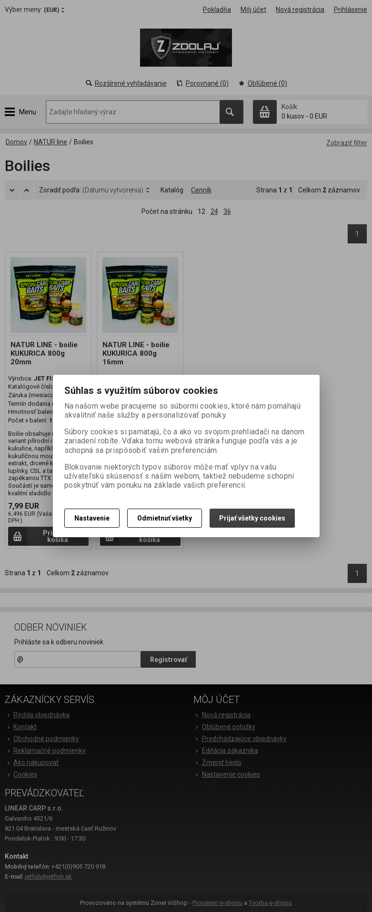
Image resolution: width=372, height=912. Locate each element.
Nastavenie (92, 518)
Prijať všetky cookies (252, 518)
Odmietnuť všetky (164, 518)
